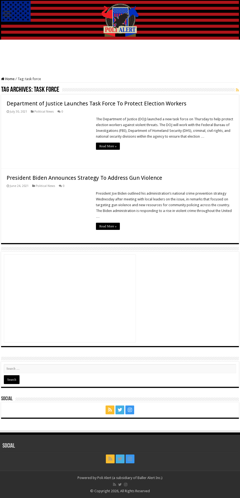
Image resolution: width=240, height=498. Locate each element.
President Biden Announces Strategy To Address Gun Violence (84, 178)
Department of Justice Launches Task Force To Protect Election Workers (96, 103)
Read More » (108, 146)
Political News (44, 111)
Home (8, 79)
